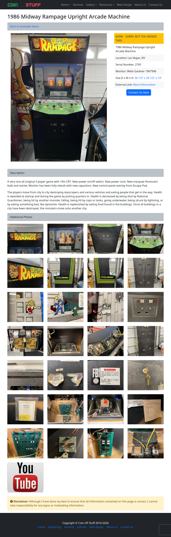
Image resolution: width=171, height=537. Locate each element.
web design (96, 527)
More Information (144, 84)
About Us (140, 5)
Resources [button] (105, 5)
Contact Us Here (138, 92)
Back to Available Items (24, 26)
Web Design (124, 5)
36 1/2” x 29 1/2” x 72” (148, 78)
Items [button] (64, 5)
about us (112, 527)
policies (81, 527)
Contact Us (155, 5)
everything (54, 527)
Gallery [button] (90, 5)
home (41, 527)
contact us (126, 527)
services (69, 527)
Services (78, 5)
